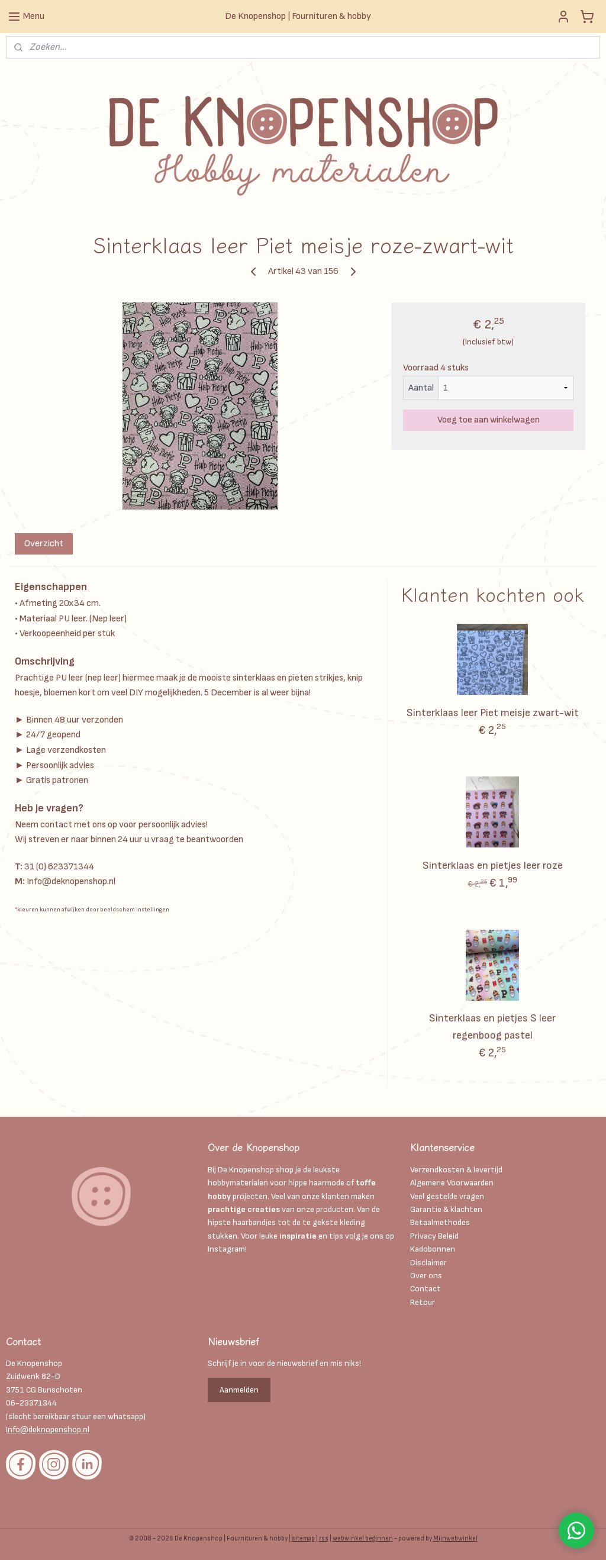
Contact (425, 1289)
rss (323, 1538)
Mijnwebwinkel (455, 1538)
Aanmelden (239, 1390)
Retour (422, 1302)
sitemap (303, 1538)
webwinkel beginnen (363, 1538)
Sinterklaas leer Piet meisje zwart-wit (493, 713)
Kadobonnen (432, 1249)
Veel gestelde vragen (447, 1196)
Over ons (426, 1276)
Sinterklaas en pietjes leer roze (493, 865)
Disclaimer (429, 1263)
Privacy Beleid (434, 1236)
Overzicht (43, 543)
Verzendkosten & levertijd (456, 1170)
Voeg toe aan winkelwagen (488, 420)
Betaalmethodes (440, 1222)
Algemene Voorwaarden (452, 1183)
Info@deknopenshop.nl (47, 1429)
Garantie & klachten (446, 1209)
